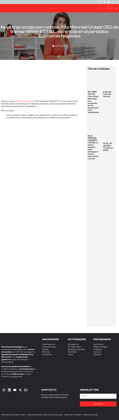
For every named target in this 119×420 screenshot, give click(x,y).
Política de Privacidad (72, 415)
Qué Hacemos (48, 344)
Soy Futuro (98, 344)
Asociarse (47, 354)
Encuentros (73, 344)
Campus (97, 352)
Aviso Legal (57, 415)
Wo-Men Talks (74, 347)
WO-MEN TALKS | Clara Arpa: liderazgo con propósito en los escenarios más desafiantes (93, 102)
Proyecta (97, 349)
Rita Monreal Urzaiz (24, 101)
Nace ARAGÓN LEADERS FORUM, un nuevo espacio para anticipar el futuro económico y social (93, 147)
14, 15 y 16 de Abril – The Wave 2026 (108, 146)
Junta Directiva (49, 347)
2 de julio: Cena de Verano (107, 94)
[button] (99, 8)
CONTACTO (48, 389)
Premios (46, 352)
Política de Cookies (90, 415)
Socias (45, 349)
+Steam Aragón (100, 347)
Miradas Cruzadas (76, 349)
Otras (70, 354)
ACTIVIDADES (77, 339)
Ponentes (72, 352)
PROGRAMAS (102, 339)
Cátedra (97, 354)
